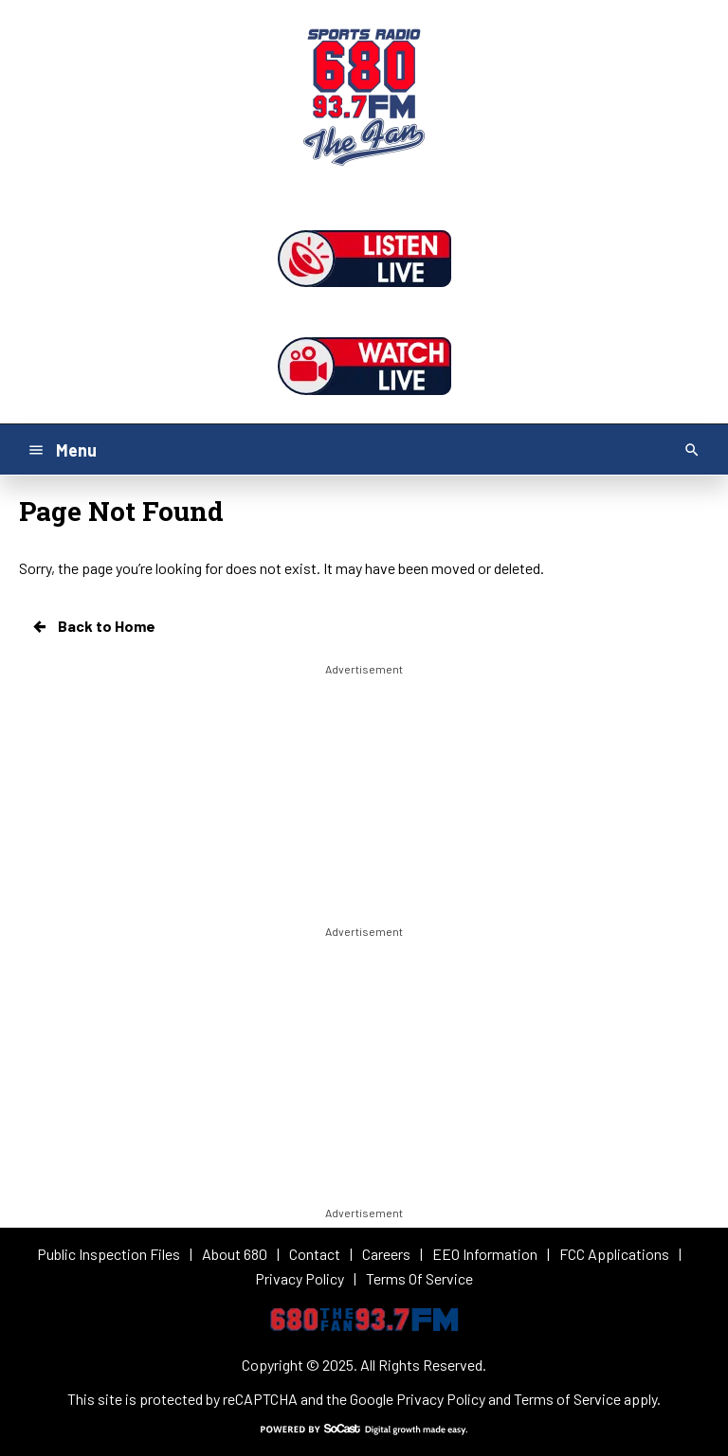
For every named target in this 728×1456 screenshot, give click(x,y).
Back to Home (92, 626)
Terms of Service (567, 1399)
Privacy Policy (440, 1399)
